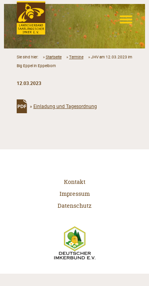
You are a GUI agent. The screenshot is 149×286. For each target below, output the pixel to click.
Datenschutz (74, 205)
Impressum (75, 193)
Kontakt (74, 182)
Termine (76, 57)
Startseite (54, 57)
